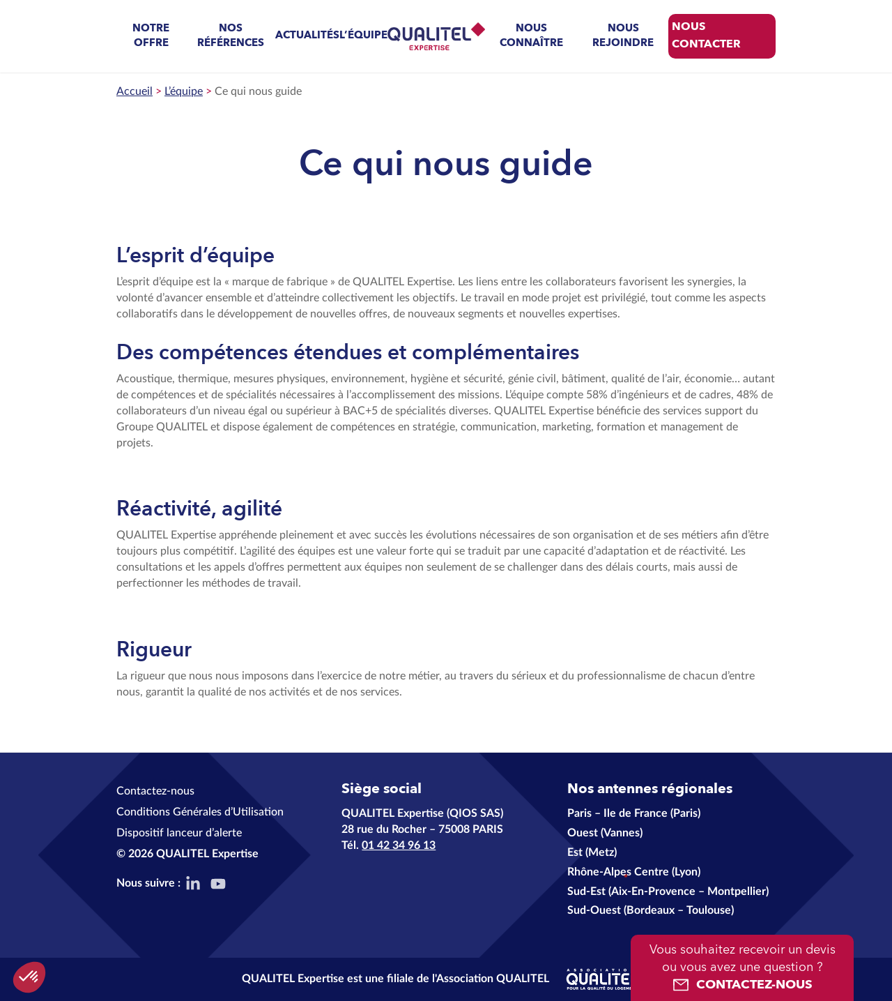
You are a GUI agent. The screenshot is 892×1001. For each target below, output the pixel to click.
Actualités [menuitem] (307, 36)
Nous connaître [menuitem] (531, 36)
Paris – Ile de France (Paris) (633, 813)
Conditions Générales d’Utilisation (200, 812)
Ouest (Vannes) (605, 832)
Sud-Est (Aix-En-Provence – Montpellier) (668, 891)
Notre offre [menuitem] (150, 36)
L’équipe (183, 91)
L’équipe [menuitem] (363, 36)
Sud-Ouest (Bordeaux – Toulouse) (650, 910)
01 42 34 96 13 (399, 845)
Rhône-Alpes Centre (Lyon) (633, 872)
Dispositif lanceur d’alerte (179, 832)
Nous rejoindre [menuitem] (623, 36)
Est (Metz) (592, 852)
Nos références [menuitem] (230, 36)
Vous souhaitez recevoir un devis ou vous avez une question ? (742, 969)
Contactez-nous (155, 791)
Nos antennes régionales (649, 790)
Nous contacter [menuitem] (706, 36)
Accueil (134, 91)
